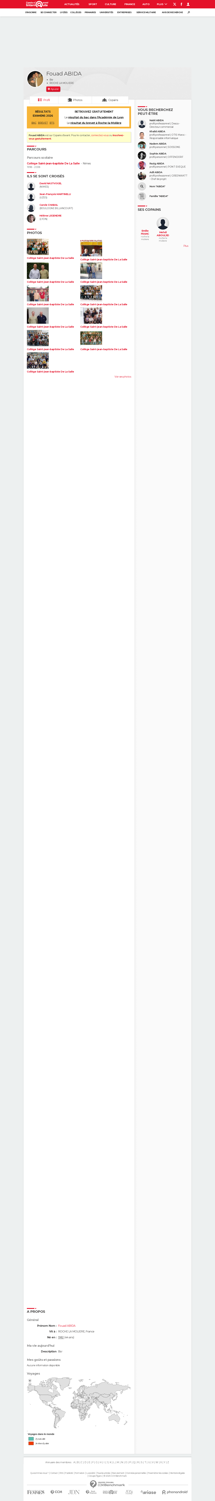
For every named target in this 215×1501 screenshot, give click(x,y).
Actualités (71, 4)
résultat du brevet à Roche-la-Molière (95, 123)
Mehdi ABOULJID (163, 234)
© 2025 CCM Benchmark (115, 1476)
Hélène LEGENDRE (50, 215)
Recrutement (118, 1473)
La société (90, 1473)
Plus (162, 4)
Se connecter (48, 12)
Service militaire (146, 12)
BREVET (43, 122)
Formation (79, 1473)
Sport (93, 4)
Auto (146, 4)
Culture (110, 4)
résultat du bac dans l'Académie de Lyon (96, 117)
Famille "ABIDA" (158, 196)
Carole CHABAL (48, 205)
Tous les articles (103, 1473)
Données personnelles (136, 1473)
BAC (33, 122)
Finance (129, 4)
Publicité (69, 1473)
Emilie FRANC (145, 232)
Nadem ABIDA (157, 143)
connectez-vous (100, 135)
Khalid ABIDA (157, 131)
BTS (52, 122)
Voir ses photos (123, 376)
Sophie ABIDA (157, 153)
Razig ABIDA (156, 163)
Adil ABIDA (155, 172)
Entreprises (124, 12)
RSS (61, 1473)
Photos (77, 100)
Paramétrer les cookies (158, 1473)
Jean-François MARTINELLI (55, 194)
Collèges (75, 12)
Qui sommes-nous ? (39, 1473)
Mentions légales (177, 1473)
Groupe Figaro (95, 1476)
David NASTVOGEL (50, 183)
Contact (54, 1473)
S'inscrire (30, 12)
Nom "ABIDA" (157, 186)
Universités (106, 12)
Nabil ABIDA (156, 120)
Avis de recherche (172, 12)
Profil (46, 100)
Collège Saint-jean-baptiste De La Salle (53, 163)
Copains (113, 100)
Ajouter (55, 89)
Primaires (90, 12)
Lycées (64, 12)
